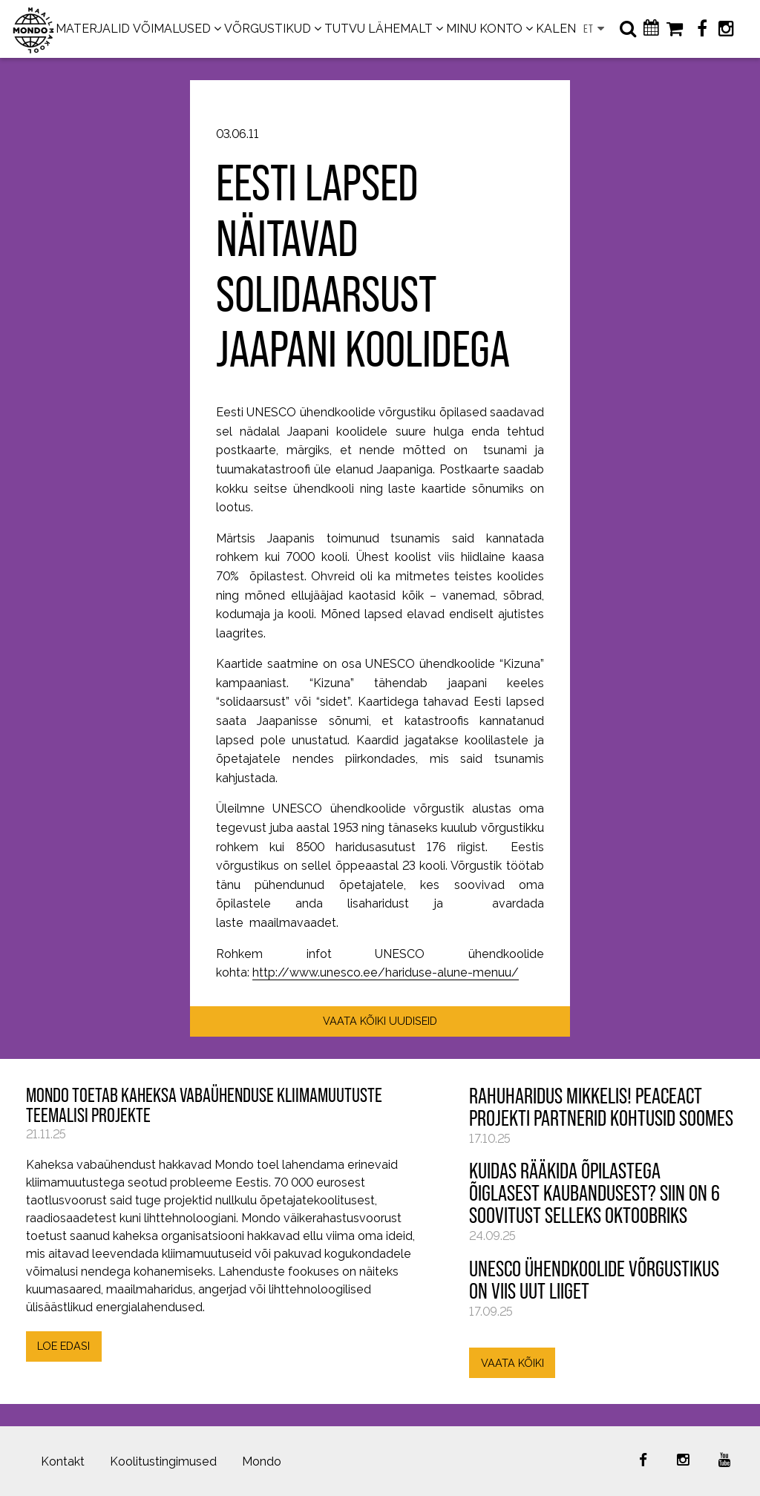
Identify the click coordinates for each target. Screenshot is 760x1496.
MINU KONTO (484, 29)
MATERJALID (93, 29)
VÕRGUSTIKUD (267, 29)
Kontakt (63, 1461)
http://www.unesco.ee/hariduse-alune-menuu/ (385, 972)
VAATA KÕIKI (512, 1362)
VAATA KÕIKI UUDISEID (380, 1020)
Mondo (261, 1461)
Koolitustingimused (163, 1461)
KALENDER (568, 29)
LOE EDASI (63, 1345)
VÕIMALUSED (172, 29)
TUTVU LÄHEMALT (378, 29)
